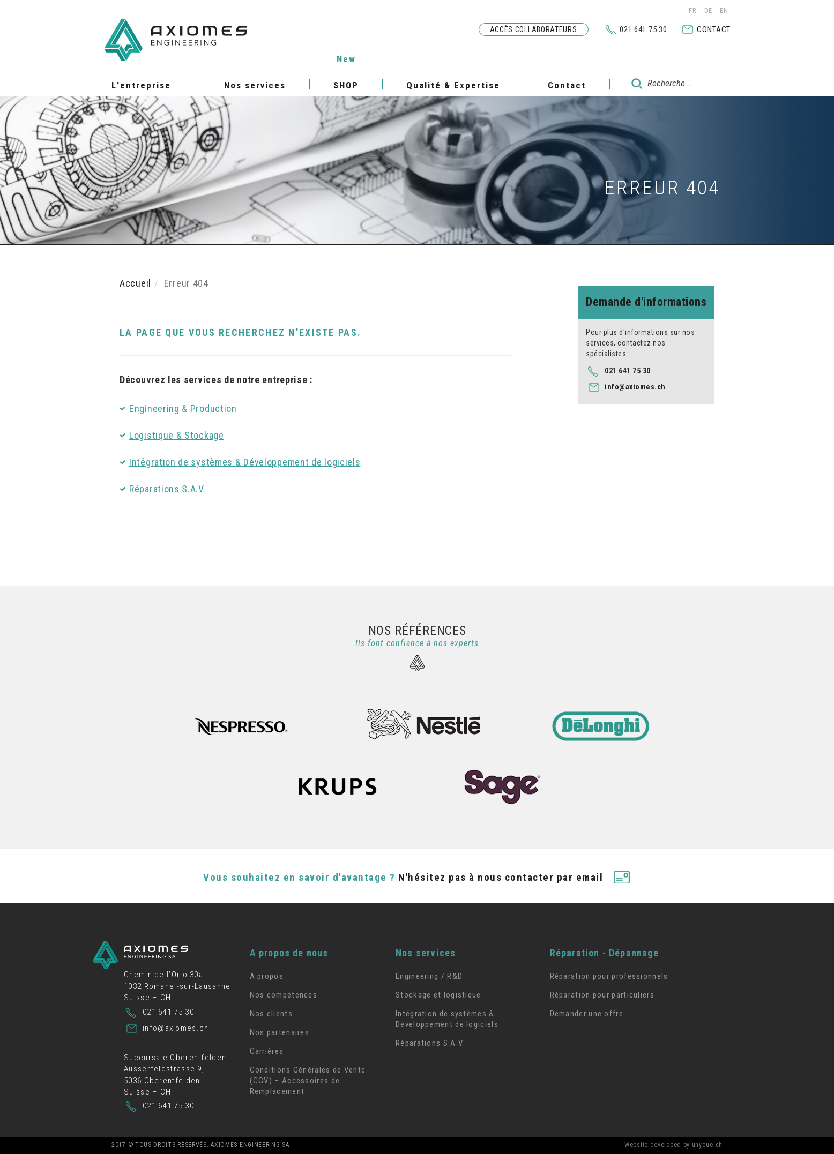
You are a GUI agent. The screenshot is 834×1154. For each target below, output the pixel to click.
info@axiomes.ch (635, 387)
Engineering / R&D (429, 976)
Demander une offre (586, 1013)
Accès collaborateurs (533, 29)
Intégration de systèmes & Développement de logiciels (244, 462)
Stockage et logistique (438, 995)
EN (724, 10)
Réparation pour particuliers (602, 995)
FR (694, 10)
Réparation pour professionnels (609, 976)
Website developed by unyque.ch (673, 1145)
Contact (714, 29)
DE (709, 10)
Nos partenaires (280, 1032)
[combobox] (672, 83)
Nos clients (271, 1013)
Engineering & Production (183, 408)
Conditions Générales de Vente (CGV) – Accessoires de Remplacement (308, 1080)
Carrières (267, 1051)
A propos (267, 976)
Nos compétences (284, 995)
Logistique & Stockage (176, 435)
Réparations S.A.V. (167, 488)
